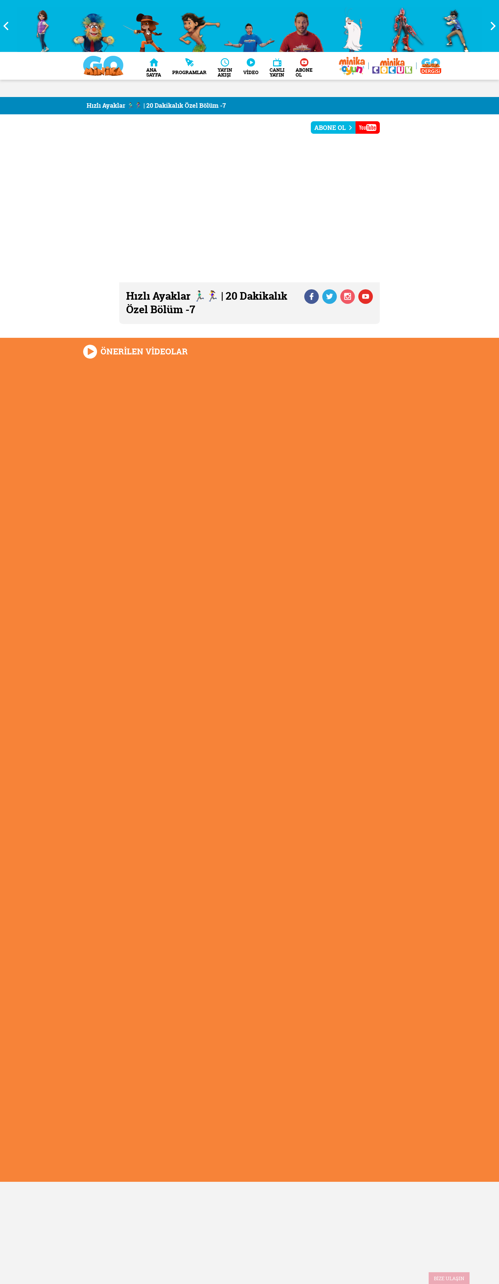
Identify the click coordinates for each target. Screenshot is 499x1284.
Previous (8, 26)
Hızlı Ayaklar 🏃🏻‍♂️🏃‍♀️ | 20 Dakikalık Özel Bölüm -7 (156, 105)
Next (490, 26)
